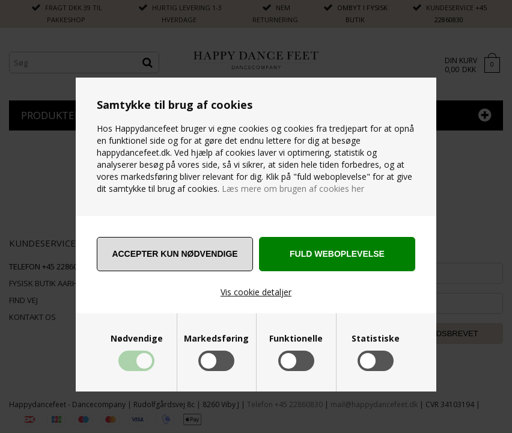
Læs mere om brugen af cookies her (291, 188)
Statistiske (376, 338)
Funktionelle (296, 338)
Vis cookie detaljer (256, 292)
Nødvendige (137, 338)
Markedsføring (216, 338)
